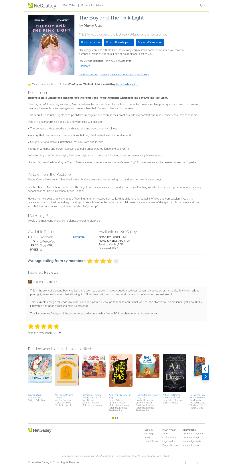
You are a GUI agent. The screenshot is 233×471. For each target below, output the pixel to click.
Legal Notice (168, 441)
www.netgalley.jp (191, 445)
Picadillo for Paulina (91, 395)
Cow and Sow (35, 395)
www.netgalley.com (193, 433)
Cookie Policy (169, 437)
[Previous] (205, 369)
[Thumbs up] (60, 333)
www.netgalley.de (192, 441)
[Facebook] (185, 463)
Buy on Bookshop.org (118, 42)
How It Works (151, 441)
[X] (197, 463)
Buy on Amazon (90, 42)
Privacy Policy (169, 430)
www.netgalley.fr (191, 437)
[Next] (205, 377)
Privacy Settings (170, 445)
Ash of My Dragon (172, 395)
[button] (40, 373)
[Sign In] (202, 6)
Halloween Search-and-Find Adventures (201, 396)
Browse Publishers (92, 5)
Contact (149, 430)
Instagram (79, 236)
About (148, 437)
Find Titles (69, 5)
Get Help (149, 433)
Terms (165, 433)
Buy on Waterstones (150, 42)
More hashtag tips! (127, 84)
